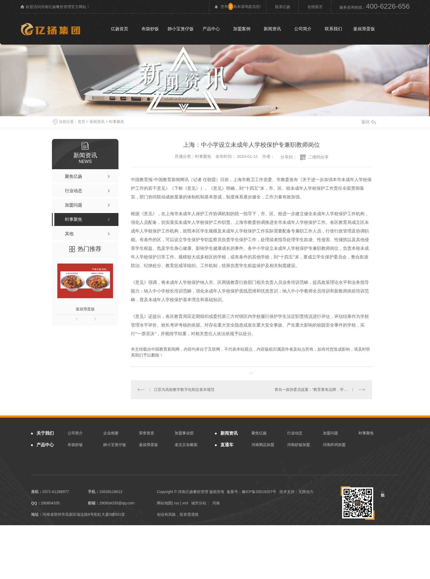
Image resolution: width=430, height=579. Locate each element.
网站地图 (164, 503)
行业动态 (294, 433)
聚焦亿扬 (259, 433)
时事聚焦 (116, 121)
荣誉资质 (146, 433)
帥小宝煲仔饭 (181, 28)
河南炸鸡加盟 (334, 444)
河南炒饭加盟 (298, 444)
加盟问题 (330, 433)
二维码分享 (318, 157)
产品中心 (211, 28)
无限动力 (305, 492)
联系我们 (333, 28)
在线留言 (315, 7)
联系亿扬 (282, 7)
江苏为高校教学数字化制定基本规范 (184, 390)
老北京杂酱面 (186, 444)
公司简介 (303, 28)
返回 (368, 121)
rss (176, 503)
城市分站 (198, 503)
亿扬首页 (119, 28)
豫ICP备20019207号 (259, 492)
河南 (216, 503)
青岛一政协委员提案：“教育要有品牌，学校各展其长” (319, 390)
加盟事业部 (184, 433)
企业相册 (110, 433)
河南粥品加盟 (263, 444)
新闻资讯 (272, 28)
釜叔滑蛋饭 (364, 28)
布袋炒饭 (150, 28)
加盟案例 (241, 28)
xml (185, 503)
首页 (81, 121)
